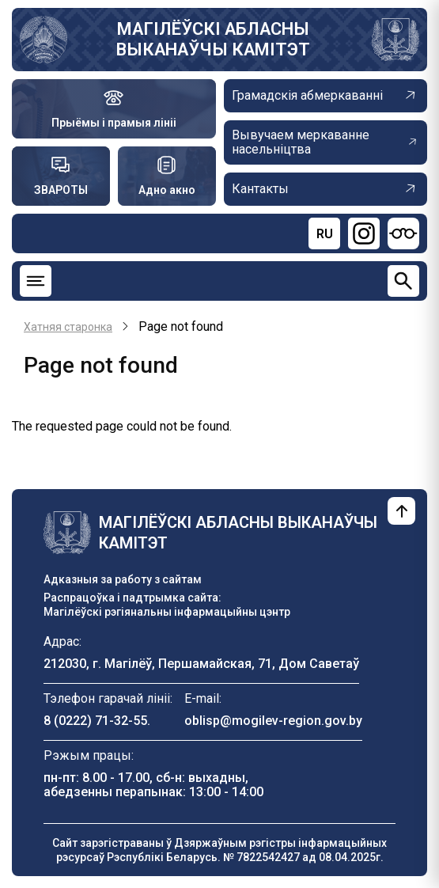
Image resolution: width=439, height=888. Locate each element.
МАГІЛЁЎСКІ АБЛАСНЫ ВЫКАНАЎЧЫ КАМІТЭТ (213, 39)
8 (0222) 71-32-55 (95, 720)
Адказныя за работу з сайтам (123, 579)
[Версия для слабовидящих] (403, 233)
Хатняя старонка (68, 327)
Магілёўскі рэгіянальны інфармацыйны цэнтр (167, 611)
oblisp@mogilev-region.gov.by (273, 720)
